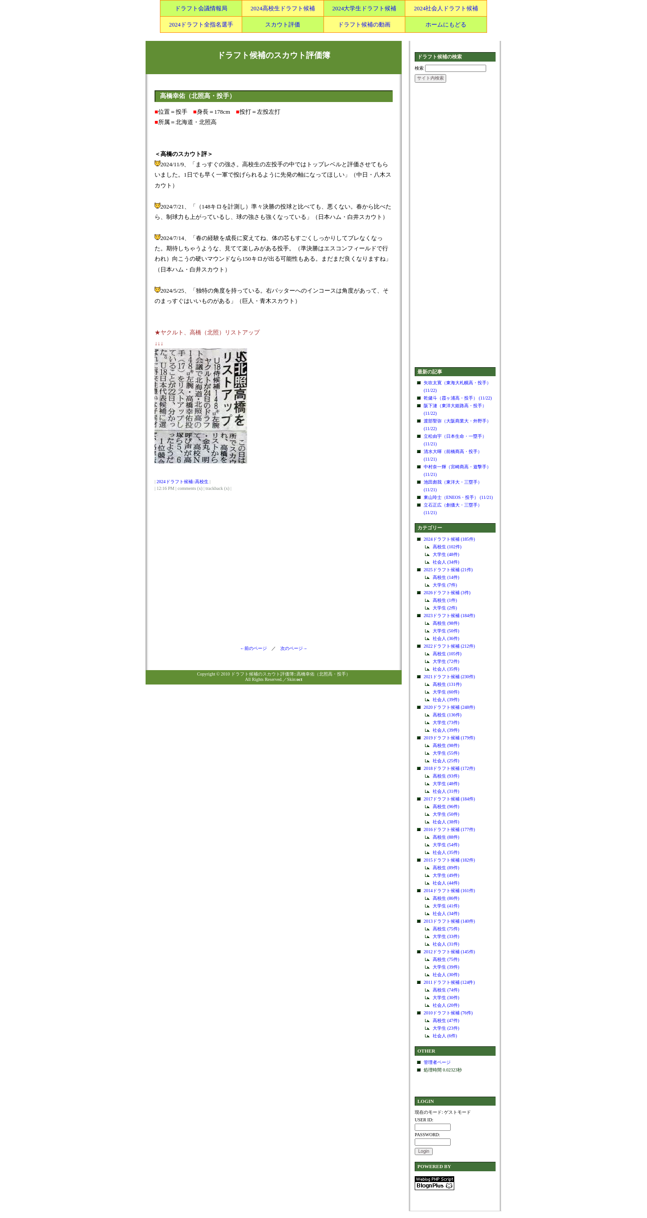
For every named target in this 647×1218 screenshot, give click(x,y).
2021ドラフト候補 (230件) (449, 676)
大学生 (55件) (446, 753)
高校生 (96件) (446, 806)
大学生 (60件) (446, 691)
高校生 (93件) (446, 775)
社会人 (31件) (446, 791)
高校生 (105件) (447, 653)
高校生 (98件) (446, 623)
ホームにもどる (445, 24)
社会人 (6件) (445, 1035)
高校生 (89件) (446, 867)
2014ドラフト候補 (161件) (449, 890)
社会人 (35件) (446, 669)
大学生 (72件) (446, 661)
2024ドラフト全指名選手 (201, 24)
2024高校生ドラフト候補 (283, 8)
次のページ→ (291, 648)
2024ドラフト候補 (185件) (449, 539)
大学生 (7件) (445, 584)
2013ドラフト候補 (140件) (449, 921)
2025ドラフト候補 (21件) (448, 569)
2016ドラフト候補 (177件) (449, 829)
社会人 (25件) (446, 760)
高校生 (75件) (446, 928)
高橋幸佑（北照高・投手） (197, 96)
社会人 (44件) (446, 882)
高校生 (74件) (446, 989)
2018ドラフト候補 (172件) (449, 768)
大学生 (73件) (446, 722)
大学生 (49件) (446, 875)
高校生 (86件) (446, 898)
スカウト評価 (282, 24)
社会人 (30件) (446, 974)
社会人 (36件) (446, 638)
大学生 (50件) (446, 630)
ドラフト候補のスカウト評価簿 (273, 55)
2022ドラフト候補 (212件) (449, 646)
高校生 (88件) (446, 837)
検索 (419, 68)
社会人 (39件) (446, 699)
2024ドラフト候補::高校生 (183, 481)
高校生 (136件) (447, 714)
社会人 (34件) (446, 562)
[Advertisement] (455, 225)
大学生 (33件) (446, 936)
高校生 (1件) (445, 600)
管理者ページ (437, 1062)
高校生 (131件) (447, 684)
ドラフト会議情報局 (201, 8)
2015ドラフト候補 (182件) (449, 860)
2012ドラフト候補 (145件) (449, 951)
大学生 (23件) (446, 1028)
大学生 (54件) (446, 844)
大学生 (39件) (446, 967)
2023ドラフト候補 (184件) (449, 615)
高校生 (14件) (446, 577)
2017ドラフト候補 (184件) (449, 798)
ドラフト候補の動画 (364, 24)
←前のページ (255, 648)
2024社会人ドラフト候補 (446, 8)
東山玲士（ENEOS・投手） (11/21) (458, 497)
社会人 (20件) (446, 1005)
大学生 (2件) (445, 607)
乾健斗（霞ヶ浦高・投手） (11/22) (458, 398)
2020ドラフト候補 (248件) (449, 707)
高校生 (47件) (446, 1020)
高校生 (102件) (447, 546)
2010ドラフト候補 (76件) (448, 1012)
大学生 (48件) (446, 554)
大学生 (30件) (446, 997)
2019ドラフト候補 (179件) (449, 737)
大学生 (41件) (446, 905)
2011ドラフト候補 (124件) (449, 982)
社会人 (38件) (446, 821)
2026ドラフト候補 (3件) (447, 592)
